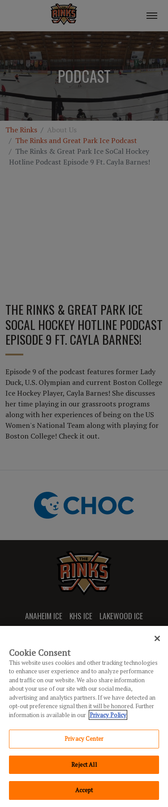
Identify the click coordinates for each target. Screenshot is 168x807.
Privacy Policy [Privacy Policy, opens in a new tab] (108, 715)
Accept (84, 790)
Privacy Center (84, 739)
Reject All (83, 765)
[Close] (157, 638)
